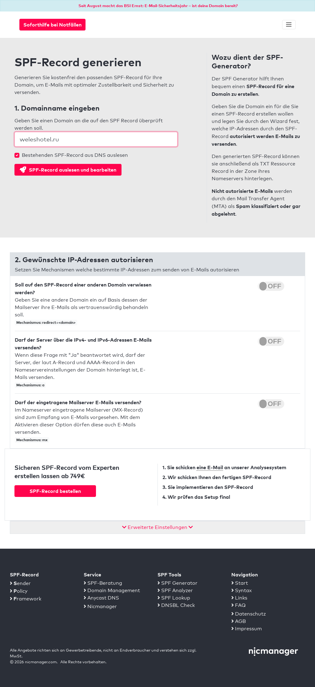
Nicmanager (100, 606)
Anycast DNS (101, 598)
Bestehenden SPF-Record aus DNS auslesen (75, 155)
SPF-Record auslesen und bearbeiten (68, 169)
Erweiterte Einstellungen (157, 527)
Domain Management (112, 590)
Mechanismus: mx (32, 439)
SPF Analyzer (175, 590)
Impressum (246, 629)
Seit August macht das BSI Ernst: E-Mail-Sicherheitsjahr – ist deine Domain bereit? (158, 5)
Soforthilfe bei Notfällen (52, 25)
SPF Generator (177, 583)
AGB (238, 621)
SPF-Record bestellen (55, 491)
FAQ (238, 605)
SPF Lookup (174, 598)
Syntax (241, 590)
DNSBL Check (176, 605)
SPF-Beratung (103, 583)
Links (239, 598)
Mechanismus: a (30, 385)
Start (239, 583)
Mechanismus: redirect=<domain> (46, 322)
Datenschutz (248, 614)
